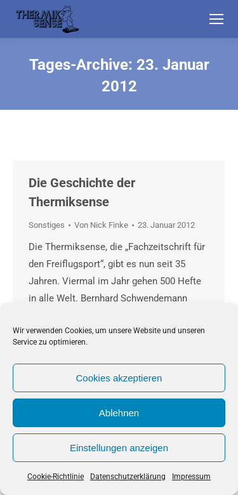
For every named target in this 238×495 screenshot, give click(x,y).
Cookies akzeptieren (119, 378)
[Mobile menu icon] (216, 19)
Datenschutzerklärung (128, 476)
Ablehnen (119, 412)
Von (101, 225)
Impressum (191, 476)
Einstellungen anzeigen (119, 447)
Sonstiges (47, 225)
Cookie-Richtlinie (55, 476)
